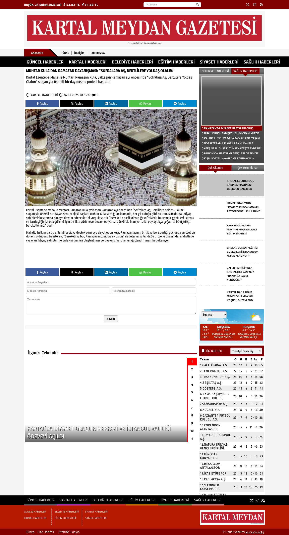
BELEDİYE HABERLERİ (132, 61)
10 (192, 431)
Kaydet (111, 319)
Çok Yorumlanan (247, 168)
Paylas (42, 103)
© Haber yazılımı (244, 531)
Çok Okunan (215, 168)
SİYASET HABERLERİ (219, 61)
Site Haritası (46, 531)
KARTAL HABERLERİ (88, 61)
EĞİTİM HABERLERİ (176, 61)
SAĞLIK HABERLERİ (262, 61)
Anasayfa (37, 53)
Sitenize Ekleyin (69, 531)
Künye (65, 53)
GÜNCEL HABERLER (45, 61)
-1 (192, 439)
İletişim (79, 53)
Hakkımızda (97, 53)
